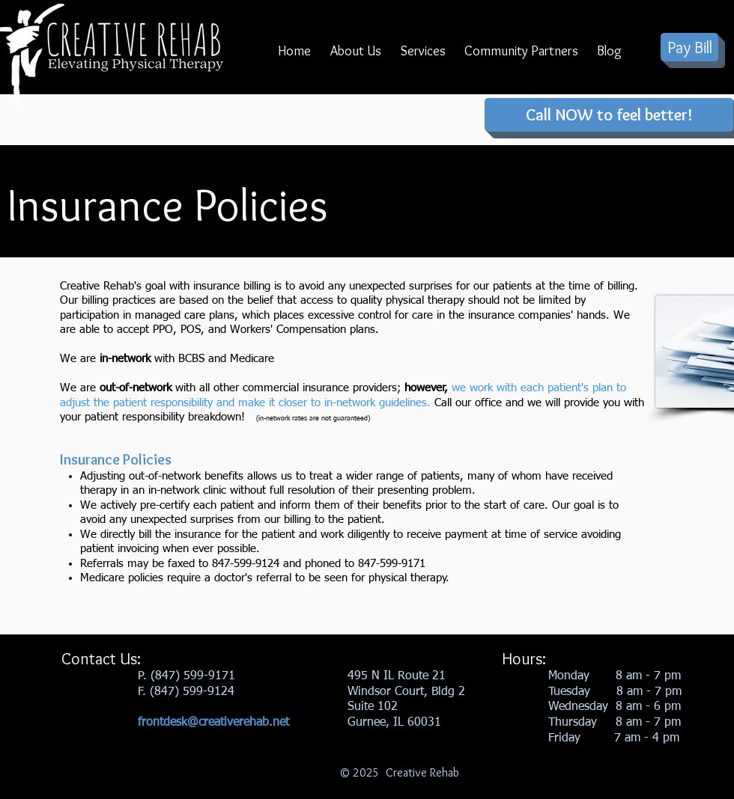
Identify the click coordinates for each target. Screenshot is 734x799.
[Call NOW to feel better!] (609, 115)
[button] (356, 56)
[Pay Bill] (689, 47)
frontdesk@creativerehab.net (213, 723)
